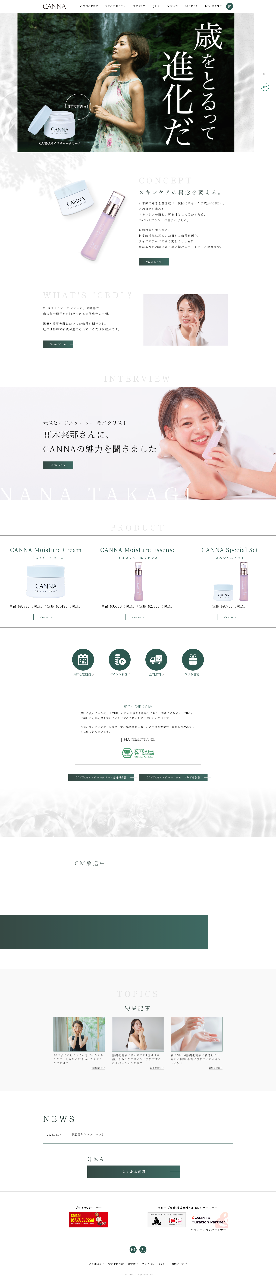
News (172, 6)
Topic (139, 6)
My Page (213, 6)
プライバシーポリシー (155, 1264)
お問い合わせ (179, 1264)
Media (191, 6)
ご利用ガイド (97, 1264)
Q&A (156, 6)
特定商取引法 (116, 1264)
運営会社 (133, 1264)
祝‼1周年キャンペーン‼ (74, 1141)
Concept (89, 6)
